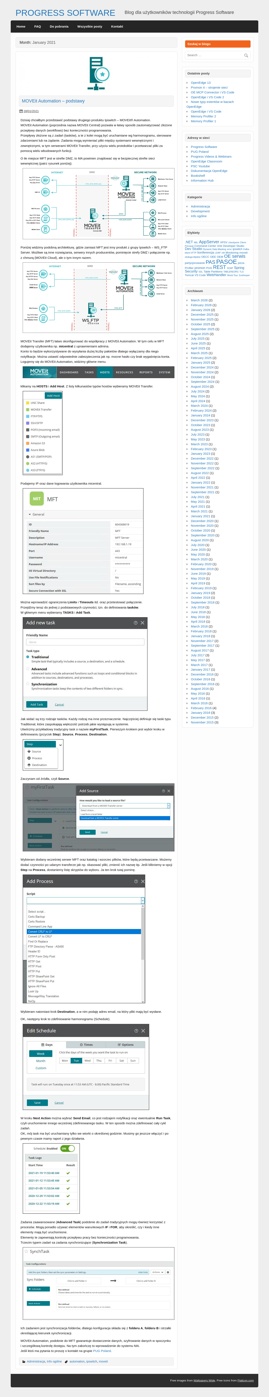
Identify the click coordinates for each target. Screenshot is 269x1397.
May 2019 (198, 578)
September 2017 (202, 645)
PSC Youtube (200, 166)
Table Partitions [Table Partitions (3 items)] (213, 271)
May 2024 (198, 396)
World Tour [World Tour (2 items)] (232, 275)
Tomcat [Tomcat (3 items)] (189, 275)
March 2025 (199, 353)
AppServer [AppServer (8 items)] (209, 241)
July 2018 (197, 607)
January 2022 (200, 482)
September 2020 (202, 535)
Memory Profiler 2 (203, 116)
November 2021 (202, 487)
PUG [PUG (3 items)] (209, 268)
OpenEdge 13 (201, 82)
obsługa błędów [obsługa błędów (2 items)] (192, 257)
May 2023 (198, 439)
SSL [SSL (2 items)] (201, 271)
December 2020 (202, 521)
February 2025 (201, 358)
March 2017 (199, 665)
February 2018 (201, 631)
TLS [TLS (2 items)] (242, 271)
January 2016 (200, 712)
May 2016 (198, 693)
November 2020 (202, 525)
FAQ (37, 26)
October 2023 (200, 425)
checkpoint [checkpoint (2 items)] (233, 242)
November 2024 (202, 372)
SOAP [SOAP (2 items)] (230, 268)
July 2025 (197, 338)
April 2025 (198, 348)
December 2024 (202, 367)
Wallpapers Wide (204, 1380)
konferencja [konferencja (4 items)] (205, 252)
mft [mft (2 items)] (223, 252)
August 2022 (200, 473)
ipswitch (91, 1361)
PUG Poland (102, 1351)
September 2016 (202, 684)
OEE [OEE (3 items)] (213, 256)
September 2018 (202, 602)
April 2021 (198, 506)
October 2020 (200, 530)
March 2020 (199, 559)
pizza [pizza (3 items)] (241, 263)
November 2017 (202, 641)
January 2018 (200, 636)
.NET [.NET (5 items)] (189, 242)
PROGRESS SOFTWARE (65, 13)
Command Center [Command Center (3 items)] (205, 245)
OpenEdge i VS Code (206, 111)
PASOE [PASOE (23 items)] (226, 261)
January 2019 (200, 593)
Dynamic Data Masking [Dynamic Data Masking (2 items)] (214, 249)
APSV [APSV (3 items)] (223, 242)
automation (77, 1361)
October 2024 (200, 377)
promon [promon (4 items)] (199, 268)
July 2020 (197, 545)
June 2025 (198, 343)
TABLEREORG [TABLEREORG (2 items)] (231, 271)
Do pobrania (59, 26)
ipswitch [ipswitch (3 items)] (238, 249)
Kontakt (117, 26)
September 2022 (202, 468)
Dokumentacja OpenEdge (209, 171)
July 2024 (197, 391)
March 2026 (199, 300)
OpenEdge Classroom (206, 161)
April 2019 (198, 583)
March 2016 (199, 703)
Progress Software (204, 147)
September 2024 (202, 381)
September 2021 (202, 492)
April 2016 (198, 698)
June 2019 (198, 573)
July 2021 (197, 497)
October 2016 (200, 679)
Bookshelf (198, 175)
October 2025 (200, 324)
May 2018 (198, 617)
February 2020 (201, 564)
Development (200, 211)
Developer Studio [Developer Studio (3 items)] (233, 245)
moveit (103, 1361)
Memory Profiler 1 (203, 121)
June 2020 (198, 549)
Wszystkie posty (89, 26)
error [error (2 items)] (229, 249)
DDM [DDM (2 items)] (219, 246)
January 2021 (200, 516)
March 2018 (199, 626)
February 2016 (201, 708)
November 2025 (202, 319)
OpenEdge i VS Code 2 (207, 97)
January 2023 (200, 453)
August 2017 (200, 650)
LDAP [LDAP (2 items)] (218, 252)
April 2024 (198, 401)
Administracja (36, 1361)
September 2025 (202, 329)
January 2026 (200, 310)
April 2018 (198, 621)
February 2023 (201, 449)
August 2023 (200, 429)
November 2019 (202, 569)
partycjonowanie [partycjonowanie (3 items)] (195, 263)
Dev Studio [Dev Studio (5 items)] (193, 249)
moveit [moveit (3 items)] (243, 252)
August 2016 (200, 688)
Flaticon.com (245, 1380)
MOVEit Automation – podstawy (53, 101)
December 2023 (202, 420)
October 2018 (200, 597)
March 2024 (199, 405)
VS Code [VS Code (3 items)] (200, 275)
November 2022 (202, 463)
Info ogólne (54, 1361)
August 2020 (200, 540)
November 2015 (202, 722)
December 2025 (202, 314)
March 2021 (199, 511)
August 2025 (200, 334)
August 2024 (200, 386)
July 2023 (197, 434)
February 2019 (201, 588)
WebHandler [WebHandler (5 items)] (216, 275)
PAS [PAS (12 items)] (210, 262)
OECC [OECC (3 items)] (205, 256)
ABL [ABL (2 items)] (196, 242)
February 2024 (201, 410)
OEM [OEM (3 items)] (220, 256)
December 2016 (202, 674)
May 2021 (198, 501)
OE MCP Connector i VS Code (212, 92)
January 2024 (200, 415)
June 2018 (198, 612)
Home (21, 26)
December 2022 (202, 458)
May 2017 (198, 660)
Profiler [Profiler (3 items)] (189, 268)
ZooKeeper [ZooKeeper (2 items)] (244, 275)
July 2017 (197, 655)
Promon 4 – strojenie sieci (209, 87)
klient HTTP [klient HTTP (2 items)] (191, 252)
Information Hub (202, 180)
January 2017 (200, 669)
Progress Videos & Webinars (211, 156)
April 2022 (198, 477)
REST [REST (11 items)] (219, 267)
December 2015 (202, 717)
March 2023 (199, 444)
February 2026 (201, 305)
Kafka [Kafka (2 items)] (246, 249)
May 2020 (198, 554)
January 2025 (200, 362)
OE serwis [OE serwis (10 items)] (234, 256)
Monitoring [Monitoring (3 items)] (232, 252)
